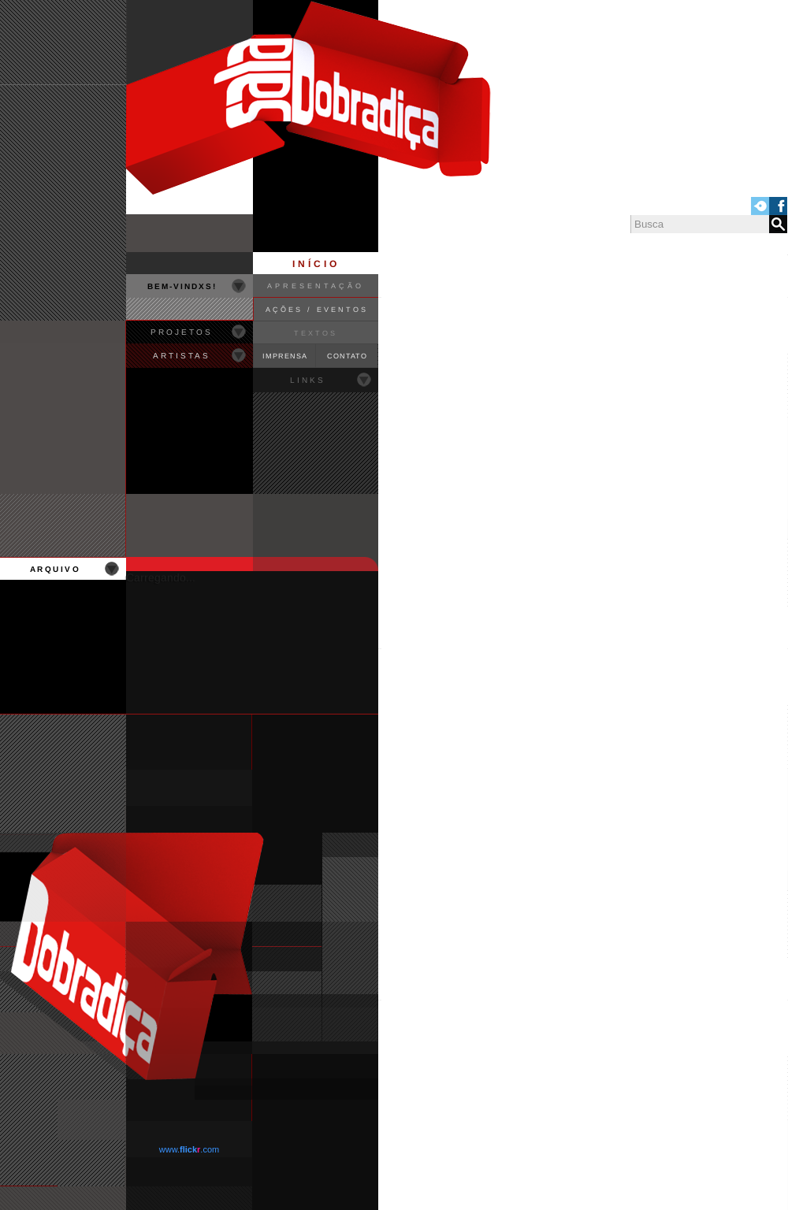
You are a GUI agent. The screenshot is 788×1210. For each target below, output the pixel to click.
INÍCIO (316, 263)
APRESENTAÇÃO (315, 286)
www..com (189, 1149)
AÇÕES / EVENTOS (317, 310)
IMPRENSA (284, 356)
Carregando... (160, 577)
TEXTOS (315, 333)
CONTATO (347, 356)
